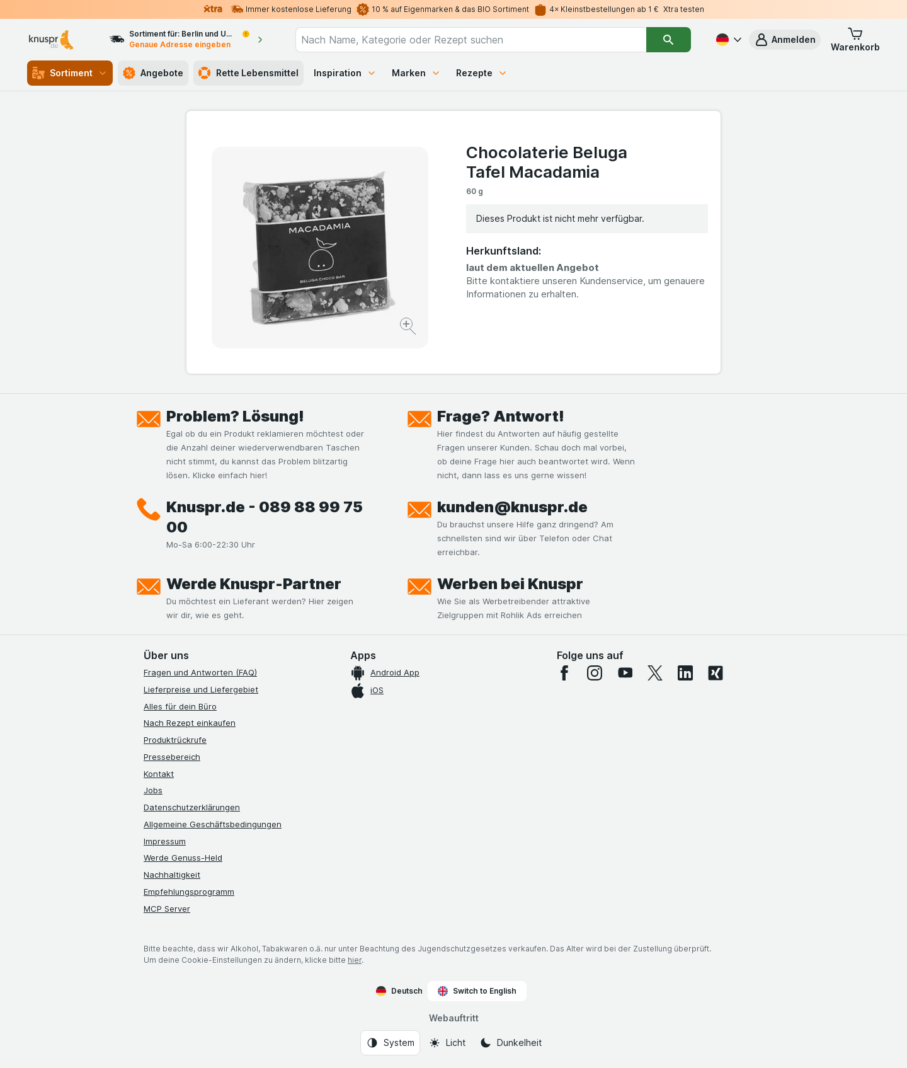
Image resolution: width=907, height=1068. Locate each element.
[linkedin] (685, 672)
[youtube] (624, 672)
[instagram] (594, 672)
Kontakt (159, 774)
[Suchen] (668, 39)
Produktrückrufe (175, 740)
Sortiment (70, 73)
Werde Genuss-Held (183, 858)
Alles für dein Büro (180, 706)
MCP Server (167, 909)
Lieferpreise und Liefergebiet (201, 689)
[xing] (715, 672)
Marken (416, 72)
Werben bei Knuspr (510, 584)
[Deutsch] (727, 39)
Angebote (153, 73)
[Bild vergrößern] (409, 328)
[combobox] (470, 39)
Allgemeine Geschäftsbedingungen (213, 824)
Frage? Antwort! (500, 416)
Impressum (165, 841)
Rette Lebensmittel (248, 73)
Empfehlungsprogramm (189, 892)
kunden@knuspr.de (512, 507)
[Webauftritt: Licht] (447, 1042)
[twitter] (655, 672)
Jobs (153, 790)
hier (355, 960)
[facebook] (564, 672)
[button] (785, 40)
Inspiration (345, 72)
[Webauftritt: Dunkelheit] (510, 1042)
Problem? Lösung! (235, 416)
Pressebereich (172, 757)
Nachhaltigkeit (172, 875)
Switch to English (477, 991)
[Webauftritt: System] (390, 1042)
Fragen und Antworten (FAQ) (200, 672)
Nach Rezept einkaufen (190, 723)
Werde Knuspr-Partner (253, 584)
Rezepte (482, 72)
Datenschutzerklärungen (192, 807)
